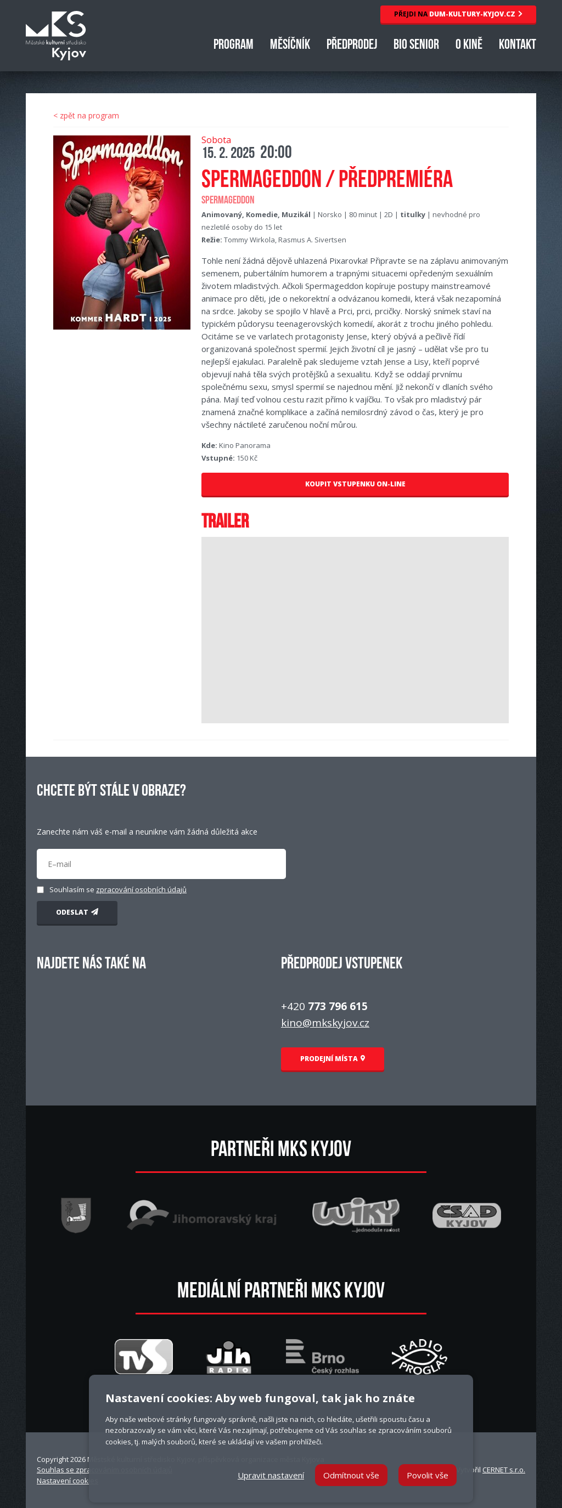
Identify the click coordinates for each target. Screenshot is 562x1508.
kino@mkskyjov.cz (325, 1023)
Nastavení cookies (67, 1481)
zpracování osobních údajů (141, 889)
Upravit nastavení (271, 1475)
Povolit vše (427, 1475)
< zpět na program (86, 115)
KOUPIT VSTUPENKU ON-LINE (355, 484)
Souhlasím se (118, 889)
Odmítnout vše (351, 1475)
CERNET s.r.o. (503, 1470)
